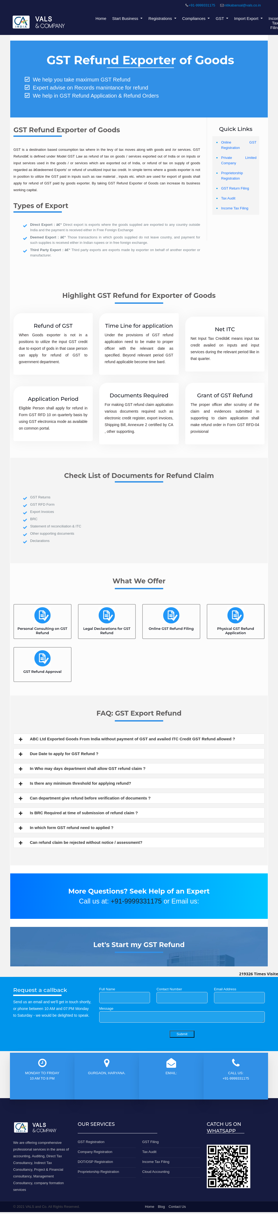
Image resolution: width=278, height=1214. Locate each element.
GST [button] (220, 18)
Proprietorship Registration (232, 175)
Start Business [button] (125, 18)
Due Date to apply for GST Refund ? (58, 754)
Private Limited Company (239, 160)
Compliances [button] (194, 18)
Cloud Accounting (155, 1172)
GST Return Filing (235, 188)
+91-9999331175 (202, 5)
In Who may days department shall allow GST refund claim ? (81, 769)
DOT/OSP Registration (95, 1162)
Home (100, 18)
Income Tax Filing (234, 208)
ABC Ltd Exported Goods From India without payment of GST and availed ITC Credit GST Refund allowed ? (126, 739)
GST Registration (91, 1142)
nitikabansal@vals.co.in (242, 5)
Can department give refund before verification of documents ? (84, 799)
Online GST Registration (239, 145)
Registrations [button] (160, 18)
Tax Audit (228, 198)
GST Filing (150, 1142)
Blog (161, 1207)
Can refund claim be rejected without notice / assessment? (80, 843)
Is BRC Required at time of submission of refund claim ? (78, 813)
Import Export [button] (246, 18)
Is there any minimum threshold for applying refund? (74, 784)
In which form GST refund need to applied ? (65, 828)
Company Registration (95, 1152)
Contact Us (177, 1207)
